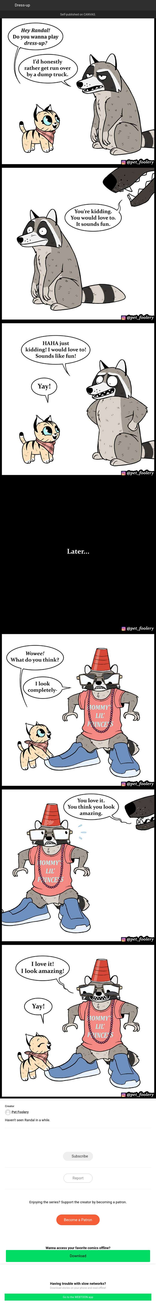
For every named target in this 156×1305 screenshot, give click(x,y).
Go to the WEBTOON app (78, 1297)
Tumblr (94, 1141)
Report (78, 1178)
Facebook (61, 1141)
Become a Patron (78, 1220)
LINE (44, 1141)
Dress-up (22, 5)
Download (78, 1256)
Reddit (111, 1141)
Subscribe (80, 1156)
